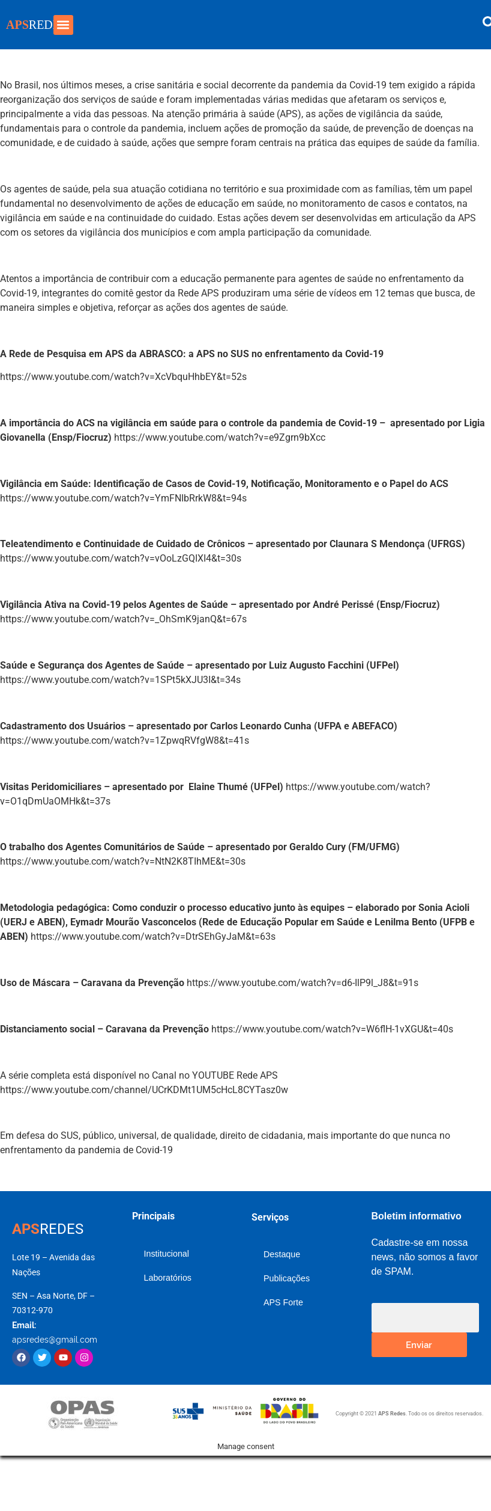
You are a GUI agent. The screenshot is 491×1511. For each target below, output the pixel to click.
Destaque (282, 1254)
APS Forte (283, 1302)
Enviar (419, 1344)
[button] (63, 25)
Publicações (287, 1278)
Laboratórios (167, 1278)
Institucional (167, 1253)
